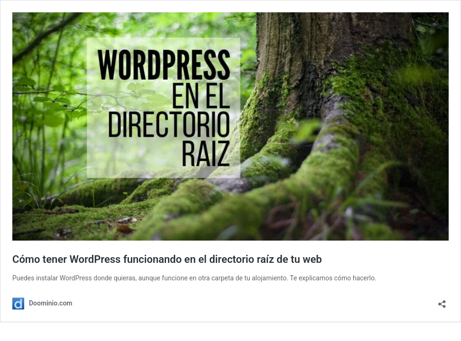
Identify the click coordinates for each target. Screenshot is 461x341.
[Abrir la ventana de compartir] (442, 301)
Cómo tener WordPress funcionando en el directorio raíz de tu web (167, 259)
